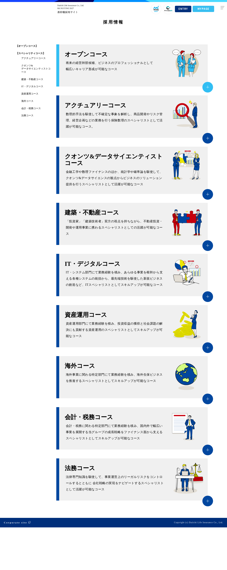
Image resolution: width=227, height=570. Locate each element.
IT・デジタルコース (32, 129)
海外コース (27, 143)
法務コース (27, 158)
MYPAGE (203, 8)
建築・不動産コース (32, 121)
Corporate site (15, 565)
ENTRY (183, 8)
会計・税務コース (31, 151)
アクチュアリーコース (33, 100)
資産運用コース (29, 136)
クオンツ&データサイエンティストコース (36, 111)
